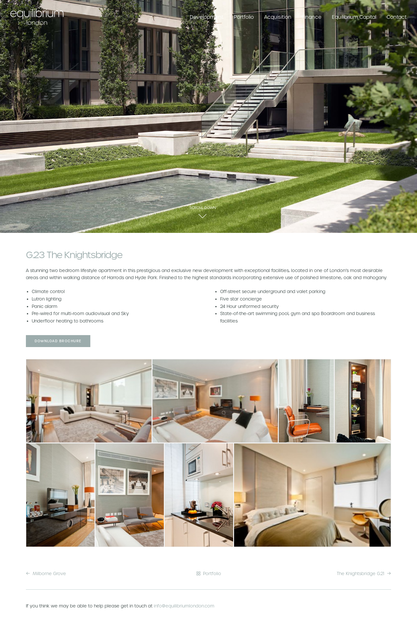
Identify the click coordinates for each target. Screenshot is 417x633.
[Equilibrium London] (36, 17)
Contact (397, 17)
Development (206, 17)
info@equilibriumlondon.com (184, 606)
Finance (311, 17)
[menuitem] (209, 17)
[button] (202, 218)
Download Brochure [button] (58, 341)
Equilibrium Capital (354, 17)
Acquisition (277, 17)
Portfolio (244, 17)
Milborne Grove (46, 573)
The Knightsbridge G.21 (364, 573)
